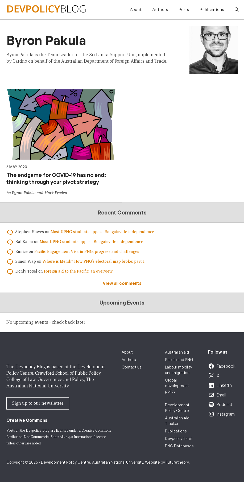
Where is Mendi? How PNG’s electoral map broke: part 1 (93, 261)
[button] (236, 9)
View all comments (122, 283)
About (136, 9)
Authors (160, 9)
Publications (212, 9)
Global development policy (177, 386)
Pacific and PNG (179, 359)
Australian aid (177, 352)
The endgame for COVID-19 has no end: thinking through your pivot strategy (56, 178)
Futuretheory (177, 462)
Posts (184, 9)
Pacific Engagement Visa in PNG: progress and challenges (86, 251)
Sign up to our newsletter (38, 403)
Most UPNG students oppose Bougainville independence (102, 231)
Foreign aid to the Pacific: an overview (78, 271)
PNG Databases (179, 446)
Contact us (132, 367)
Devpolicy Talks (178, 438)
